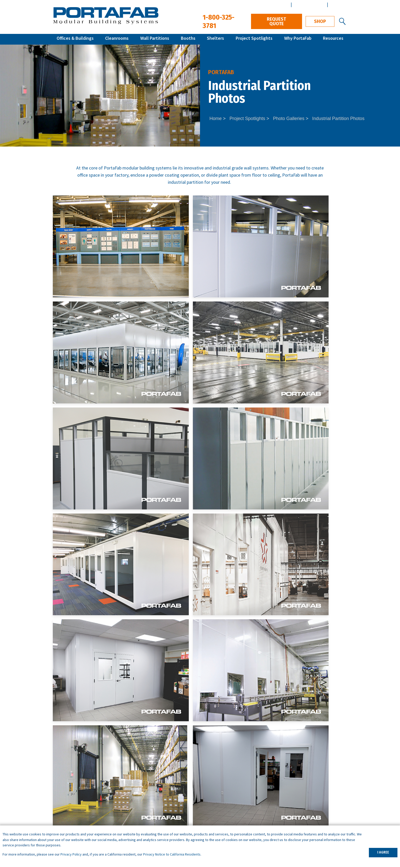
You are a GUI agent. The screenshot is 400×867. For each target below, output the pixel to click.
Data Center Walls (145, 817)
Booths (188, 39)
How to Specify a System (226, 788)
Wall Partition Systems (74, 809)
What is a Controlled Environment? (235, 809)
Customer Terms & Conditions (318, 817)
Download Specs (314, 703)
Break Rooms (141, 802)
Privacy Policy (71, 854)
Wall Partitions (154, 39)
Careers (296, 795)
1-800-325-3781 (324, 735)
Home (215, 118)
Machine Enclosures (147, 795)
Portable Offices (143, 809)
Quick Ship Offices (70, 788)
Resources (333, 39)
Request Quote (276, 21)
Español (338, 4)
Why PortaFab (297, 39)
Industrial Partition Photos (338, 118)
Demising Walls (142, 824)
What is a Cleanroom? (222, 802)
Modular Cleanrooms (73, 802)
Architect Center (308, 4)
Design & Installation (309, 802)
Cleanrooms (117, 39)
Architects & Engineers (310, 788)
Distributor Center (271, 4)
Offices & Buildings (75, 39)
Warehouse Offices (146, 788)
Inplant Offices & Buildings (78, 795)
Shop (320, 21)
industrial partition (185, 182)
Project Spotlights (254, 39)
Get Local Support (168, 703)
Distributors (300, 809)
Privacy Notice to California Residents (172, 854)
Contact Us (241, 703)
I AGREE (383, 852)
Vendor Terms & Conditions (315, 824)
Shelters (215, 39)
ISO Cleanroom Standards (227, 795)
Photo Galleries (288, 118)
